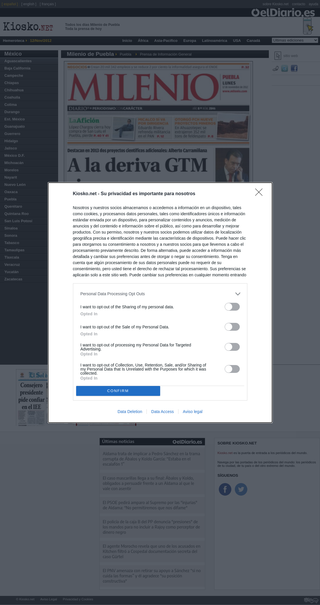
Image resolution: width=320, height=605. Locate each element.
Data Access (162, 411)
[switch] (232, 307)
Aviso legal (192, 411)
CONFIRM (118, 391)
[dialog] (160, 303)
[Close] (260, 194)
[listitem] (160, 294)
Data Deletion (129, 411)
